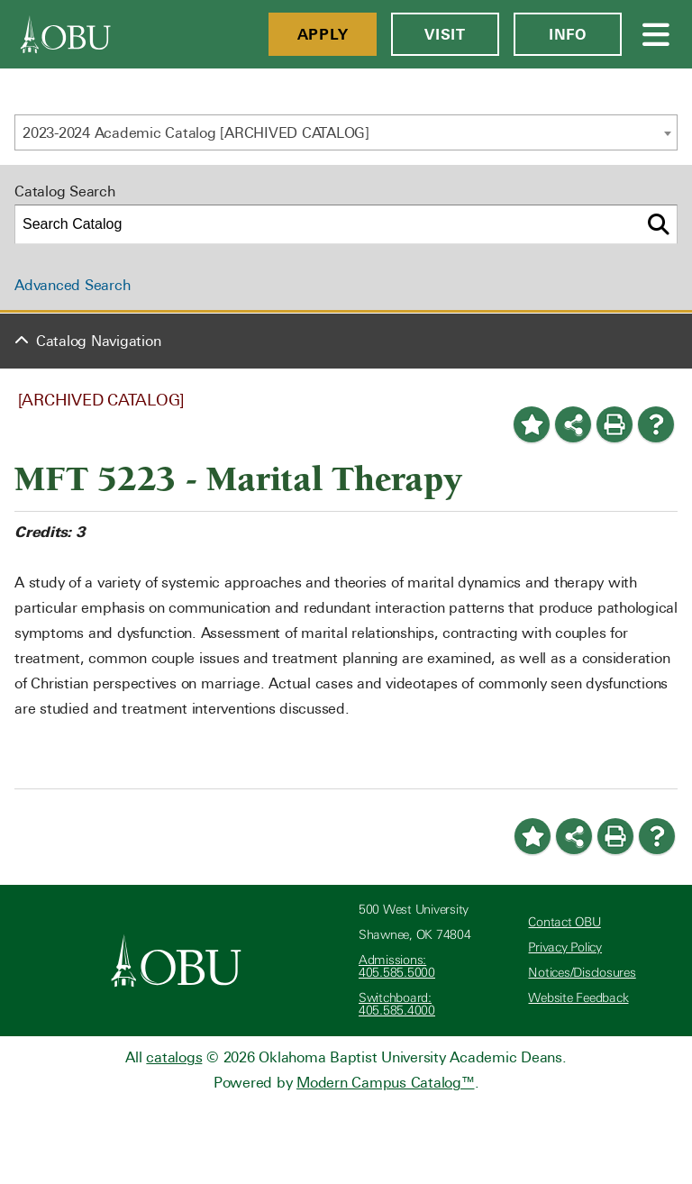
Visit (445, 34)
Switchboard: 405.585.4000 (397, 1004)
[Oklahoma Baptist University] (176, 960)
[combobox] (346, 132)
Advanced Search (72, 285)
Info (568, 34)
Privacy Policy (565, 947)
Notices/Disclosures (581, 972)
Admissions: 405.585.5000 (397, 966)
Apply (323, 34)
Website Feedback (578, 998)
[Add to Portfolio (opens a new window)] (532, 424)
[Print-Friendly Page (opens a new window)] (614, 424)
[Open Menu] (657, 34)
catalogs (174, 1057)
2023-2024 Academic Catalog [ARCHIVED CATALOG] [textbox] (196, 132)
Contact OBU (564, 922)
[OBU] (66, 34)
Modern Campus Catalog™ (385, 1082)
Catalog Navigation (98, 341)
